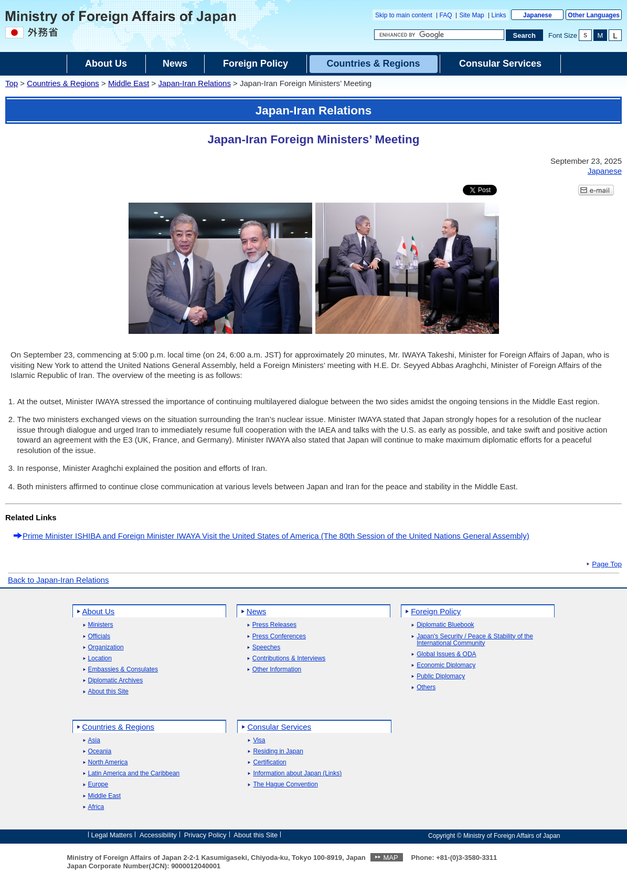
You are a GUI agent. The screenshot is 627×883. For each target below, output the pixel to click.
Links (499, 15)
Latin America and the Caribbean (134, 773)
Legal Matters (112, 835)
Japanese (537, 15)
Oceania (100, 751)
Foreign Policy (436, 611)
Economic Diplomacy (446, 665)
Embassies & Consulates (123, 669)
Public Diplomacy (441, 676)
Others (426, 687)
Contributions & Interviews (288, 658)
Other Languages (594, 15)
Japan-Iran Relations (194, 83)
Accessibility (158, 835)
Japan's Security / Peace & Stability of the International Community (475, 640)
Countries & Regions (63, 83)
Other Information (276, 669)
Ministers (100, 625)
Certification (269, 762)
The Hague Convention (285, 784)
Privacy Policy (205, 835)
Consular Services (279, 726)
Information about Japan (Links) (297, 773)
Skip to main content (403, 15)
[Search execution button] (525, 35)
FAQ (446, 15)
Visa (259, 740)
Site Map (471, 15)
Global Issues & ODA (446, 654)
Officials (99, 636)
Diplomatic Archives (115, 680)
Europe (98, 784)
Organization (106, 647)
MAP (390, 857)
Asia (94, 740)
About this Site (108, 691)
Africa (96, 807)
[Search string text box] (439, 34)
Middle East (128, 83)
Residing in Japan (278, 751)
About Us (98, 611)
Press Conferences (279, 636)
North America (108, 762)
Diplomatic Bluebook (445, 625)
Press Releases (274, 625)
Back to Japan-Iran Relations (58, 579)
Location (100, 658)
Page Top (607, 564)
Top (11, 83)
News (257, 611)
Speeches (266, 647)
